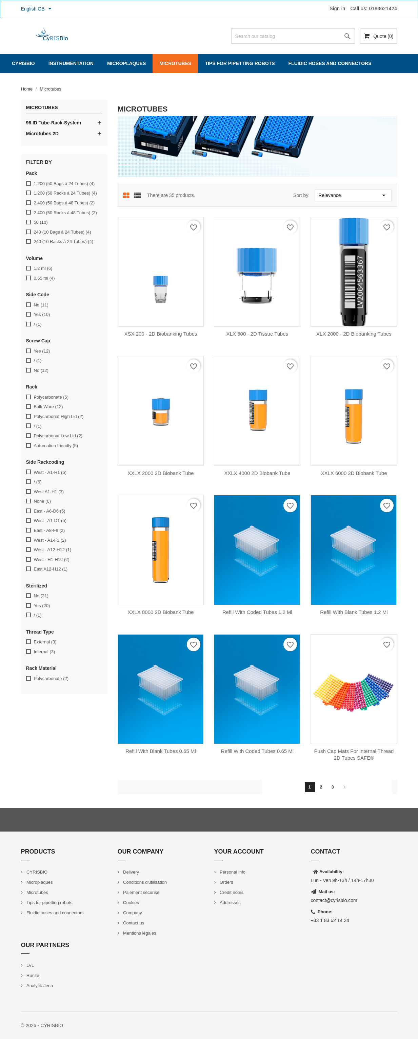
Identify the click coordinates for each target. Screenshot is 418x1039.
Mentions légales (139, 933)
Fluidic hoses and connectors (330, 63)
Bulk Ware (48, 406)
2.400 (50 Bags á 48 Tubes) (64, 202)
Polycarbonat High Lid (58, 416)
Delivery (130, 872)
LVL (29, 965)
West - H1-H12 (51, 559)
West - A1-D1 (50, 520)
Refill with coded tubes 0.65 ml (257, 751)
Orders (226, 882)
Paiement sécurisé (141, 892)
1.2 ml (43, 268)
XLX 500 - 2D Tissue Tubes (257, 334)
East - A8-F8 (49, 530)
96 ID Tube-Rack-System (53, 122)
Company (132, 912)
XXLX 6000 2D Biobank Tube (354, 473)
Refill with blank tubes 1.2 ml (353, 612)
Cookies (130, 902)
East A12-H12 (50, 569)
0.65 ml (44, 278)
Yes (42, 314)
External (45, 641)
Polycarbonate (51, 397)
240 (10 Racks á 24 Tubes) (63, 241)
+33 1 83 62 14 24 (330, 920)
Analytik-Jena (39, 985)
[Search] (293, 36)
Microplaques (126, 63)
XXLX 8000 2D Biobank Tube (160, 612)
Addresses (230, 902)
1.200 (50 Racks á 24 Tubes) (65, 193)
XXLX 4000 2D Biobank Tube (257, 473)
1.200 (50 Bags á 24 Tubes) (64, 183)
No (41, 304)
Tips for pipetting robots (240, 63)
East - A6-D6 (49, 511)
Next (344, 787)
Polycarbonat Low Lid (58, 435)
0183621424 (383, 8)
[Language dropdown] (37, 9)
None (42, 501)
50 (40, 222)
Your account (239, 851)
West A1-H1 (49, 491)
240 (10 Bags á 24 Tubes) (62, 232)
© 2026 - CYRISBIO (42, 1025)
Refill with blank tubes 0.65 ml (160, 751)
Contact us (133, 922)
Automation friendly (56, 445)
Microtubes (175, 63)
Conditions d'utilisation (144, 882)
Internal (44, 651)
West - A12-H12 (52, 549)
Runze (32, 975)
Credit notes (231, 892)
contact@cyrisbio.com (334, 900)
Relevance (353, 195)
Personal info (232, 872)
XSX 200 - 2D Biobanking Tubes (160, 334)
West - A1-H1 (50, 472)
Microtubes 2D (42, 133)
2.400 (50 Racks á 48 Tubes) (65, 212)
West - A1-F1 (50, 540)
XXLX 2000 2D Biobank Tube (160, 473)
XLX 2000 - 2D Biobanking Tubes (354, 334)
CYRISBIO (23, 63)
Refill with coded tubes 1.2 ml (257, 612)
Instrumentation (71, 63)
